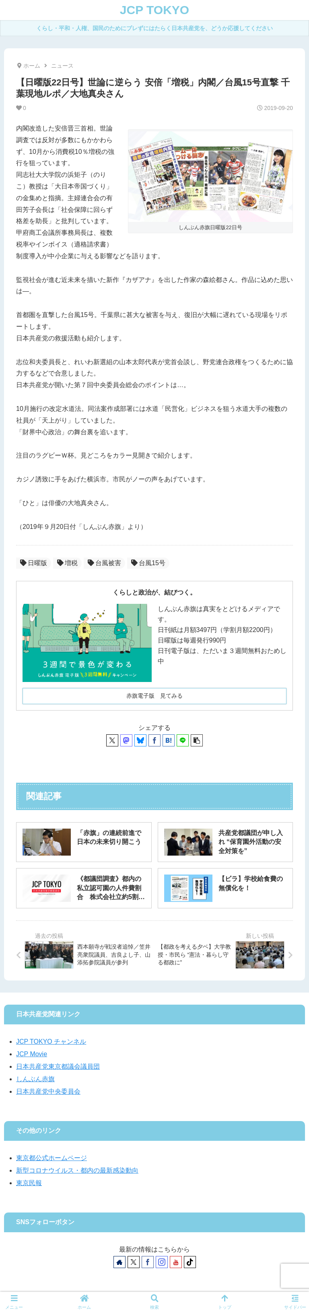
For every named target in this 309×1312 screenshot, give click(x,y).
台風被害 (104, 563)
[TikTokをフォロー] (190, 1262)
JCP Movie (31, 1054)
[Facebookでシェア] (154, 740)
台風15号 (148, 563)
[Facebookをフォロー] (148, 1262)
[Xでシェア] (112, 740)
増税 (67, 563)
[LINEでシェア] (183, 740)
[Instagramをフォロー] (162, 1262)
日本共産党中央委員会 (48, 1091)
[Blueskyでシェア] (140, 740)
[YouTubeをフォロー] (176, 1262)
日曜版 (33, 563)
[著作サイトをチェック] (119, 1262)
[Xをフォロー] (134, 1262)
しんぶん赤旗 (35, 1079)
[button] (197, 740)
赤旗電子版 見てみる (154, 695)
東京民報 (29, 1182)
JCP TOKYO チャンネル (51, 1041)
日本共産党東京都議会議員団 (58, 1066)
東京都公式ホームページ (51, 1157)
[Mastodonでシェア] (126, 740)
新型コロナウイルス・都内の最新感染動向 (77, 1170)
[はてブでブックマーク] (169, 740)
